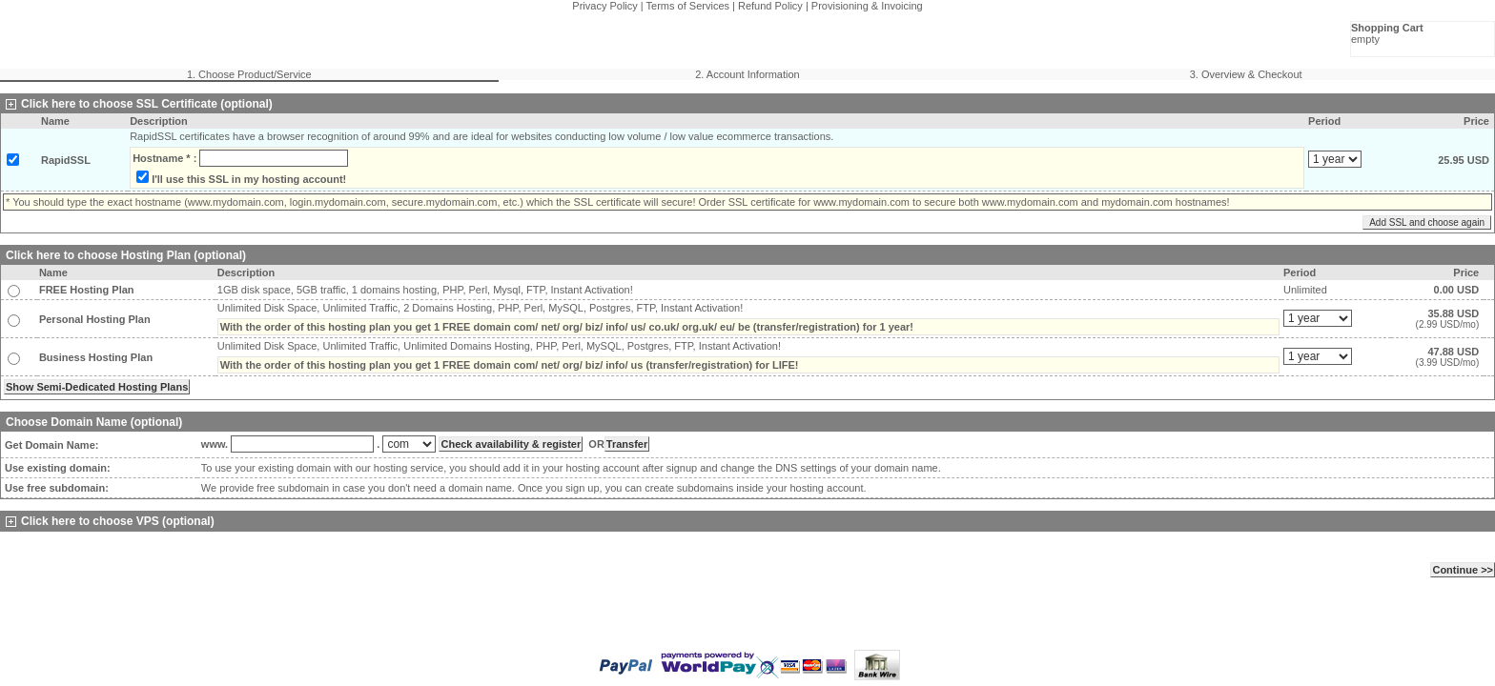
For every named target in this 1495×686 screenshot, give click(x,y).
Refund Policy (770, 5)
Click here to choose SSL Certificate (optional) (139, 104)
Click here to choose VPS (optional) (110, 521)
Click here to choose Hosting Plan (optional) (126, 255)
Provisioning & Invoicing (867, 5)
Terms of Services (687, 5)
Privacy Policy (604, 5)
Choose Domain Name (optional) (94, 422)
